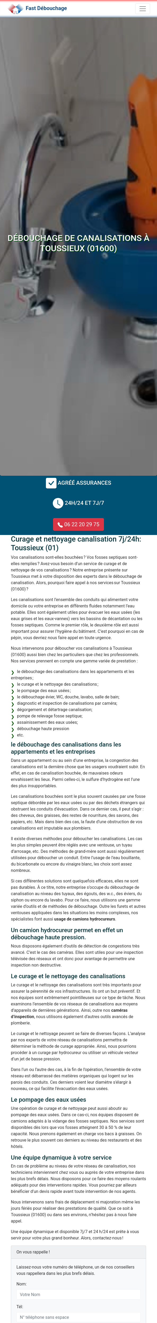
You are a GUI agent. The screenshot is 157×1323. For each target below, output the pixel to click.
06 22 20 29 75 (78, 524)
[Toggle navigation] (142, 8)
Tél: (19, 1306)
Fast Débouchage (46, 8)
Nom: (21, 1284)
